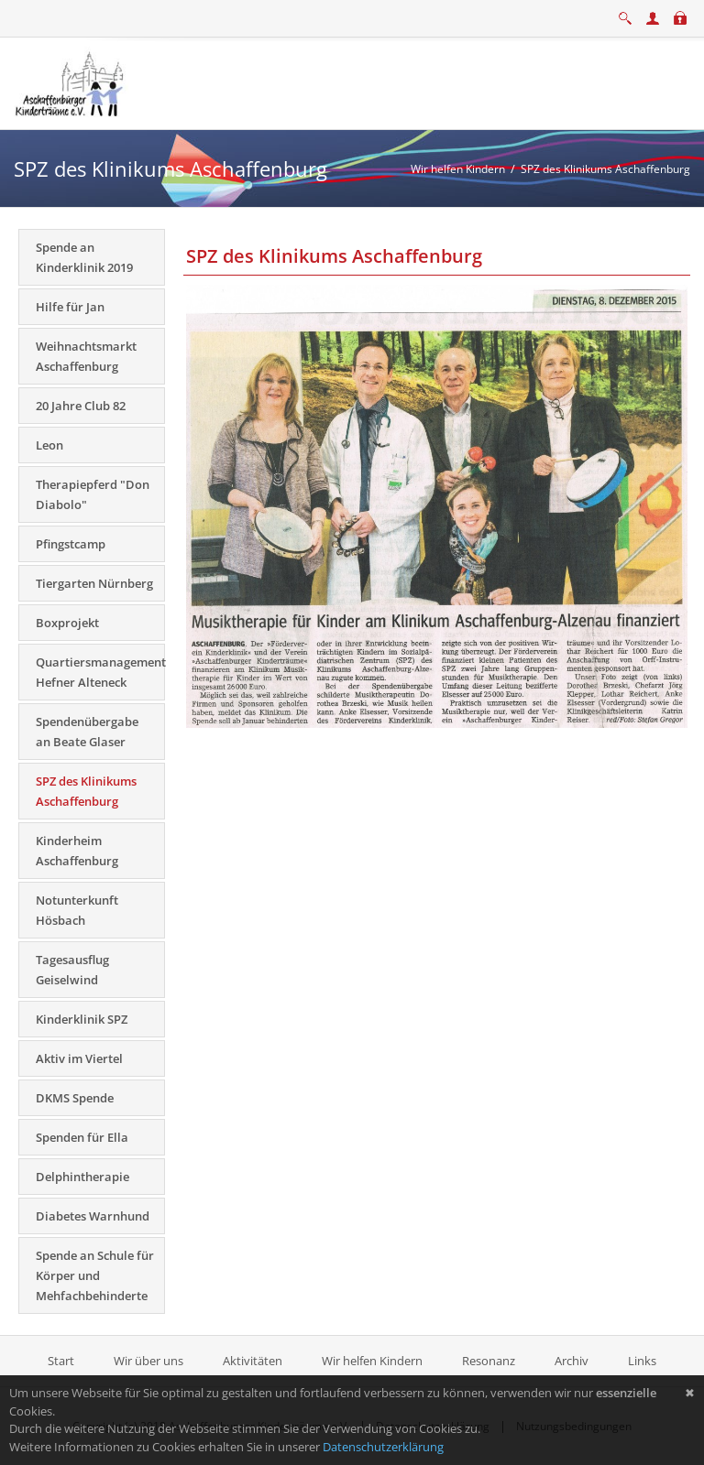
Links (642, 1360)
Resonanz (488, 1360)
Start (62, 1360)
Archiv (571, 1360)
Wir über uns (148, 1360)
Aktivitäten (252, 1360)
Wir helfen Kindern (372, 1360)
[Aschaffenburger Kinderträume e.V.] (71, 81)
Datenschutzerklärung (383, 1446)
